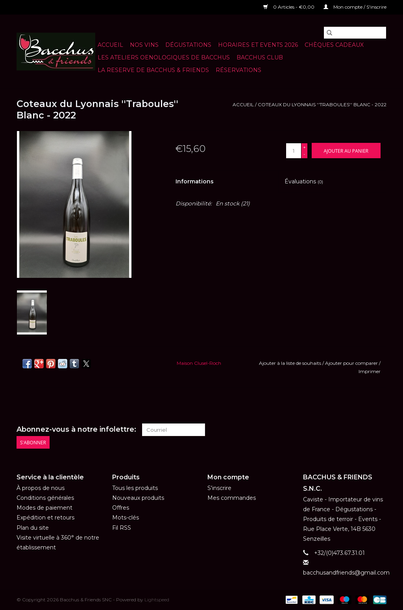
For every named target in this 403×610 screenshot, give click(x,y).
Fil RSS (121, 527)
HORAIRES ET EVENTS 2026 (258, 44)
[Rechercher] (355, 32)
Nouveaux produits (138, 497)
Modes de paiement (44, 507)
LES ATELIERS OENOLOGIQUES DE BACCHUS (164, 57)
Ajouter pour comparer (352, 363)
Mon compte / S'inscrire (355, 7)
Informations (195, 181)
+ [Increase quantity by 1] (304, 147)
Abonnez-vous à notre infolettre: (76, 429)
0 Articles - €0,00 (289, 7)
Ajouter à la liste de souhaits (290, 363)
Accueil (110, 44)
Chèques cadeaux (334, 44)
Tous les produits (135, 488)
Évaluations (304, 181)
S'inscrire (219, 488)
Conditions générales (45, 497)
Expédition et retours (45, 517)
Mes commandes (231, 497)
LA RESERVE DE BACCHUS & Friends (153, 70)
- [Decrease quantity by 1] (304, 154)
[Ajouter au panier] (346, 150)
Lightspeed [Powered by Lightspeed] (156, 600)
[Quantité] (293, 151)
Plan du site (33, 527)
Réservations (238, 70)
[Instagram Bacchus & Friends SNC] (380, 429)
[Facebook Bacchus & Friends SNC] (366, 429)
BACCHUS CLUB (260, 57)
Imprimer (370, 371)
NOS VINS (144, 44)
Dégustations (188, 44)
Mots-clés (125, 517)
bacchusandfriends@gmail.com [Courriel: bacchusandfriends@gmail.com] (346, 572)
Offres (120, 507)
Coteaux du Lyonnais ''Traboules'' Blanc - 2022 (322, 104)
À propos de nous (41, 488)
